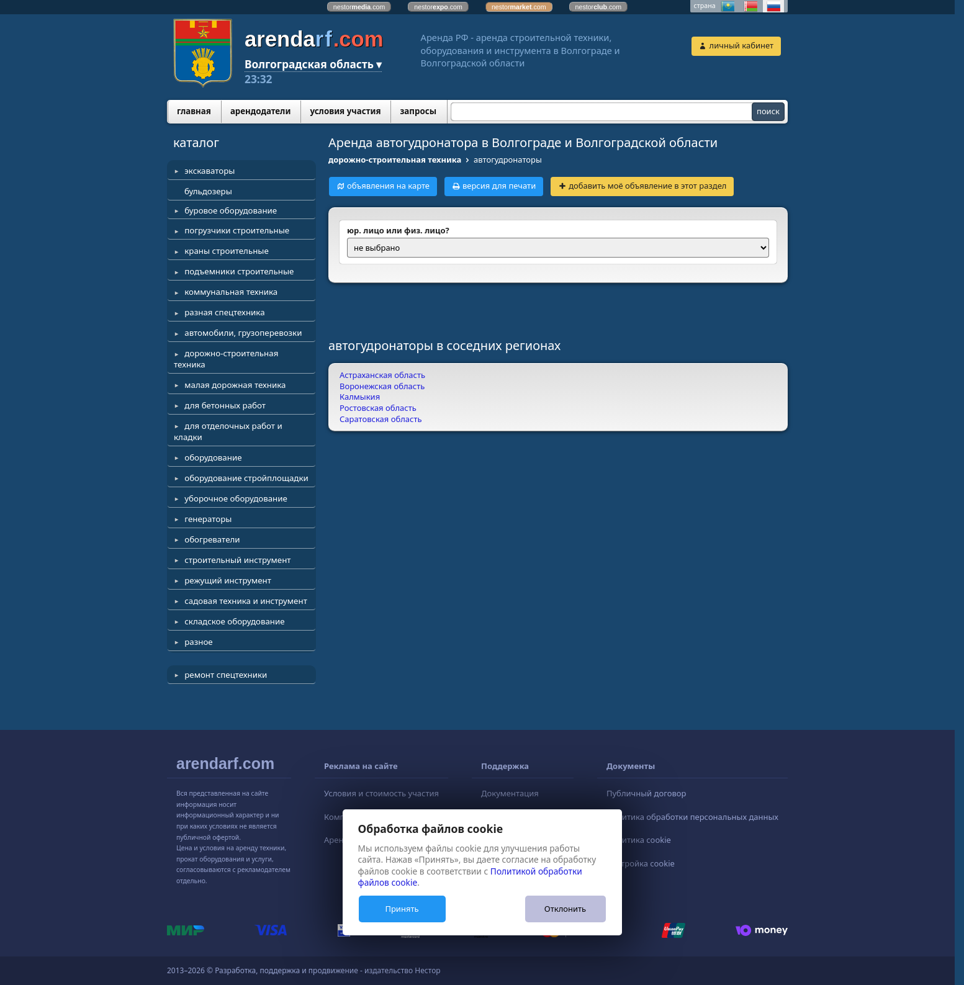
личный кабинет (741, 45)
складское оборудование (234, 621)
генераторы (208, 518)
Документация (510, 793)
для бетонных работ (225, 405)
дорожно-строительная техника (226, 359)
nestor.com (359, 7)
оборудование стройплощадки (246, 478)
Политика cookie (638, 839)
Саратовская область (381, 419)
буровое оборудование (230, 210)
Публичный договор (646, 793)
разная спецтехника (224, 312)
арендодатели (260, 111)
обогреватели (212, 539)
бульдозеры (208, 191)
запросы (418, 111)
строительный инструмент (237, 559)
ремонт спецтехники (225, 674)
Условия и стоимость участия (381, 793)
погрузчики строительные (236, 230)
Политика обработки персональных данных (692, 816)
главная (194, 111)
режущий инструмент (227, 580)
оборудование (212, 457)
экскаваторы (209, 170)
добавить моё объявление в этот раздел (647, 185)
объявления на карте (388, 185)
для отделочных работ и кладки (228, 431)
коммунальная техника (230, 291)
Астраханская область (382, 374)
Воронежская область (382, 386)
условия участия (345, 111)
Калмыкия (360, 396)
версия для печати (499, 185)
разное (198, 641)
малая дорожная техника (235, 384)
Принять (401, 908)
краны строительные (226, 250)
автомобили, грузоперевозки (243, 332)
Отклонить (565, 908)
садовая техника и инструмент (245, 600)
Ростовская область (378, 407)
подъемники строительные (239, 271)
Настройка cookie (640, 863)
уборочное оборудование (235, 498)
